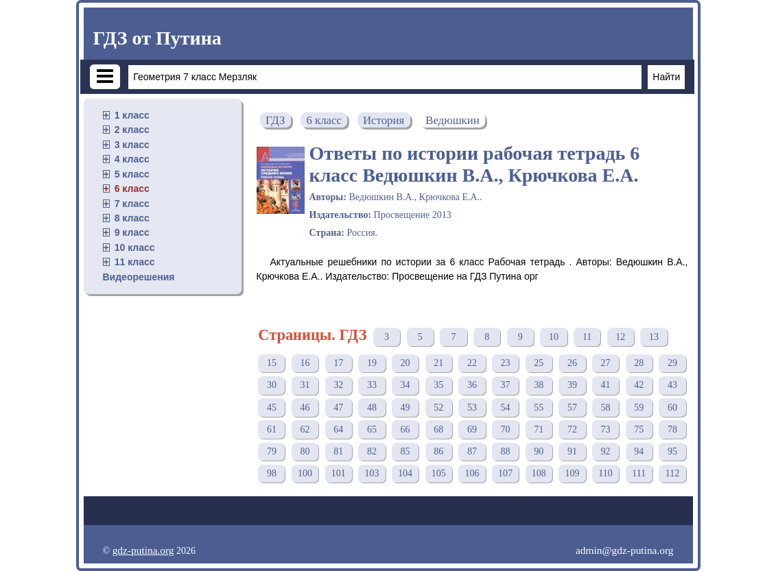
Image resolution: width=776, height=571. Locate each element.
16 (305, 363)
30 (272, 385)
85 (405, 451)
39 (572, 385)
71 (538, 429)
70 (505, 429)
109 (572, 473)
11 (587, 337)
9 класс (132, 232)
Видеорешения (139, 276)
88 (505, 451)
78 (672, 429)
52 (438, 407)
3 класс (132, 144)
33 (372, 385)
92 (606, 451)
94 (639, 451)
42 (639, 385)
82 (372, 451)
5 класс (132, 174)
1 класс (132, 115)
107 (505, 473)
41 (606, 385)
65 (372, 429)
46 (305, 407)
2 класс (132, 129)
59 (639, 407)
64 (338, 429)
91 (572, 451)
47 (338, 407)
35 (438, 385)
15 (272, 363)
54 (505, 407)
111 (639, 473)
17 (338, 363)
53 (472, 407)
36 (472, 385)
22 (472, 363)
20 (405, 363)
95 (672, 451)
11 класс (135, 261)
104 (405, 473)
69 (472, 429)
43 (672, 385)
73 (606, 429)
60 (672, 407)
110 (605, 473)
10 (554, 337)
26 (572, 363)
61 (272, 429)
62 (305, 429)
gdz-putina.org (143, 550)
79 (272, 451)
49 (405, 407)
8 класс (132, 217)
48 (372, 407)
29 (672, 363)
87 (472, 451)
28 (639, 363)
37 (505, 385)
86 (438, 451)
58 (606, 407)
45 (272, 407)
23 (505, 363)
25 (538, 363)
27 (606, 363)
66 (405, 429)
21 (438, 363)
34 (405, 385)
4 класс (132, 159)
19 (372, 363)
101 (338, 473)
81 (338, 451)
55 (538, 407)
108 (539, 473)
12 (620, 337)
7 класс (132, 203)
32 (338, 385)
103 (371, 473)
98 (272, 473)
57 (572, 407)
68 (438, 429)
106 (472, 473)
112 (672, 473)
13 (654, 337)
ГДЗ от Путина (157, 38)
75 (639, 429)
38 (538, 385)
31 (305, 385)
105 (439, 473)
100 (305, 473)
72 (572, 429)
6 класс (132, 188)
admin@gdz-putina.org (625, 550)
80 (305, 451)
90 (538, 451)
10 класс (135, 247)
